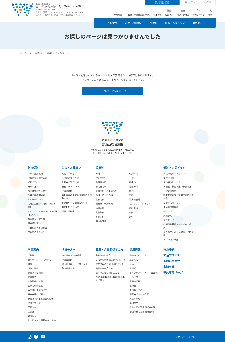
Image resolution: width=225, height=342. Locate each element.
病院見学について (138, 255)
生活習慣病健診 (170, 207)
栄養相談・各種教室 (37, 227)
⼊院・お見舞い (71, 167)
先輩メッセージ (137, 298)
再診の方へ (33, 186)
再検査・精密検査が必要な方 (177, 186)
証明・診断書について (72, 211)
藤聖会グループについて (39, 259)
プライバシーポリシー (186, 336)
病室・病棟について (71, 186)
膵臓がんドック (170, 215)
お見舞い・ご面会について (75, 202)
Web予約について (36, 199)
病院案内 (197, 23)
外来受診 (112, 23)
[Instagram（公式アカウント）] (30, 336)
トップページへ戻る (110, 91)
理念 (30, 264)
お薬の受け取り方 (36, 218)
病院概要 (32, 277)
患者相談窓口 (34, 223)
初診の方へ (33, 182)
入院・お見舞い (133, 23)
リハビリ (133, 277)
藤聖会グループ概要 (139, 294)
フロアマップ (34, 302)
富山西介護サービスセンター (76, 264)
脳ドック (167, 211)
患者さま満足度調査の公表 (41, 298)
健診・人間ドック (175, 23)
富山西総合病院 (112, 142)
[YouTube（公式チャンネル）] (43, 336)
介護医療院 (67, 190)
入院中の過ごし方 (70, 182)
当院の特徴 (33, 268)
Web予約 (169, 14)
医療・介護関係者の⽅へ (111, 249)
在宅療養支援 (68, 268)
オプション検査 (170, 239)
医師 (131, 264)
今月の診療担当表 (36, 195)
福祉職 (132, 285)
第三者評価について (37, 289)
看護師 (132, 268)
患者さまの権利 (35, 272)
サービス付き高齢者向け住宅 (42, 320)
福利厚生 (133, 302)
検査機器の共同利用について (110, 264)
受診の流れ (168, 177)
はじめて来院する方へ (38, 177)
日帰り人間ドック (172, 202)
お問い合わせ (199, 14)
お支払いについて (70, 207)
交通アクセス (183, 14)
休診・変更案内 (35, 173)
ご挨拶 (31, 255)
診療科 (153, 23)
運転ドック (168, 220)
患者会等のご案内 (36, 294)
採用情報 (157, 14)
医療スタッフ (34, 307)
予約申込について (172, 182)
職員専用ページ (173, 272)
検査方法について (36, 231)
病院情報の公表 (35, 281)
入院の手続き (68, 173)
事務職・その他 (137, 289)
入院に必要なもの (70, 177)
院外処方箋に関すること (107, 272)
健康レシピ (33, 315)
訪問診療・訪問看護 (71, 255)
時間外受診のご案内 (37, 190)
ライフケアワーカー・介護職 (143, 272)
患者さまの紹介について (107, 255)
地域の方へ (119, 14)
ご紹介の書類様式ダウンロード (111, 259)
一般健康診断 (169, 190)
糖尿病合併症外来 (104, 268)
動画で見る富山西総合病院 (142, 311)
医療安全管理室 (35, 285)
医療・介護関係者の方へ (139, 14)
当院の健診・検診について (176, 173)
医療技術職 (134, 281)
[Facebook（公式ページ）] (36, 336)
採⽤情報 (135, 249)
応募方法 (133, 259)
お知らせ (168, 266)
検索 (210, 14)
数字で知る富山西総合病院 (142, 307)
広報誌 (31, 311)
